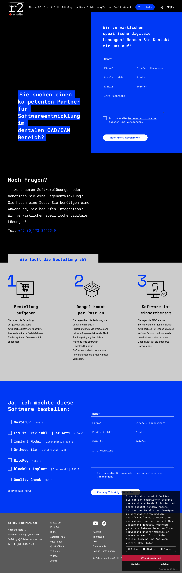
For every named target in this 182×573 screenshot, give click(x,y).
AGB (95, 541)
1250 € (48, 433)
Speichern (136, 564)
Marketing (168, 549)
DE (168, 7)
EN (172, 7)
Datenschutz (99, 546)
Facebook (104, 524)
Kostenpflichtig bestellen (115, 492)
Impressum (99, 537)
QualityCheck (123, 7)
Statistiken (151, 549)
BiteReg (67, 7)
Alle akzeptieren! (151, 558)
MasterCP (35, 7)
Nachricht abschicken (125, 137)
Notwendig (135, 549)
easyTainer (104, 7)
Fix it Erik (51, 7)
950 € (33, 479)
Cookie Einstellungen (104, 551)
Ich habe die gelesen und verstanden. (133, 120)
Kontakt (162, 7)
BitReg (53, 532)
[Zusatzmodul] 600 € (43, 441)
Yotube (95, 523)
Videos (53, 556)
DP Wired (174, 569)
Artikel (53, 561)
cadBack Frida (84, 7)
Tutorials (145, 7)
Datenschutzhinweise (142, 118)
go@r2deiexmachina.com (29, 539)
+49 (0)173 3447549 (37, 230)
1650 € (27, 460)
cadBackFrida (57, 537)
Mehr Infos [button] (145, 542)
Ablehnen (165, 564)
